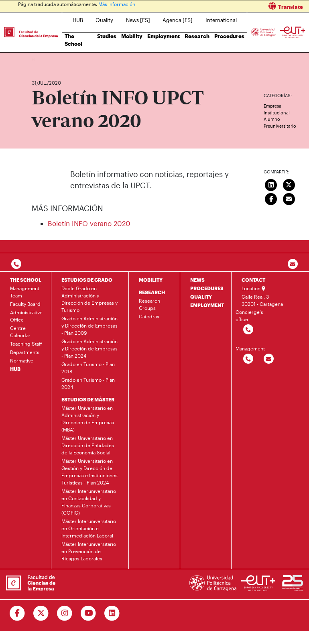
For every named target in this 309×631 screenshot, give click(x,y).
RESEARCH (152, 292)
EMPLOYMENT (207, 305)
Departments (24, 352)
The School (73, 40)
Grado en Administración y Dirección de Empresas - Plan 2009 (89, 326)
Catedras (149, 316)
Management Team (24, 291)
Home (38, 59)
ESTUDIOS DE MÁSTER (87, 399)
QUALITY (201, 296)
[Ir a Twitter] (41, 613)
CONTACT (253, 280)
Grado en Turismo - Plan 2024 (88, 383)
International (221, 20)
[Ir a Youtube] (88, 613)
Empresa (272, 105)
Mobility (131, 36)
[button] (235, 6)
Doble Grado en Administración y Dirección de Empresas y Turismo (89, 299)
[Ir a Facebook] (17, 613)
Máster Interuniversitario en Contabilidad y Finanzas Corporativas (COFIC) (88, 501)
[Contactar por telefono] (16, 264)
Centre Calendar (20, 331)
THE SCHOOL (25, 280)
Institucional (277, 112)
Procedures (229, 36)
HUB (78, 20)
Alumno (272, 119)
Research (197, 36)
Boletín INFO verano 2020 (89, 223)
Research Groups (149, 304)
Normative (21, 360)
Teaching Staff (26, 343)
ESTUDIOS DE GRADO (86, 280)
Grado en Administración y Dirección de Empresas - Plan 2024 (89, 348)
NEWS (197, 280)
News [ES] (138, 20)
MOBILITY (151, 280)
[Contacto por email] (293, 264)
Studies (106, 36)
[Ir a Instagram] (64, 613)
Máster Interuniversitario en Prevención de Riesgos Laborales (88, 551)
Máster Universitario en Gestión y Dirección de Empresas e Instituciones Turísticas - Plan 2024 (89, 471)
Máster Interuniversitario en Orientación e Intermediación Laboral (88, 528)
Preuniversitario (280, 125)
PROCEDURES (207, 288)
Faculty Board (25, 304)
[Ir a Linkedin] (112, 613)
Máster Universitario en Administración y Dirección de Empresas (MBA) (87, 418)
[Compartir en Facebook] (271, 198)
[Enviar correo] (289, 198)
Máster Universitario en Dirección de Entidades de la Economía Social (87, 445)
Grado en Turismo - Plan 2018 (88, 367)
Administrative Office (26, 315)
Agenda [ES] (178, 20)
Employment (163, 36)
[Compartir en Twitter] (289, 184)
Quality (104, 20)
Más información (116, 4)
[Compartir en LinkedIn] (271, 184)
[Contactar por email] (268, 359)
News (53, 59)
